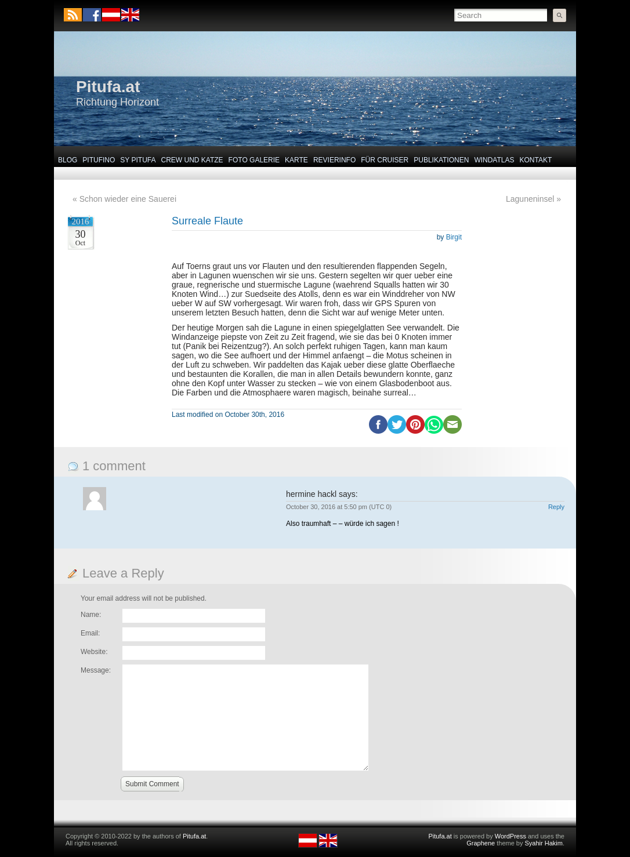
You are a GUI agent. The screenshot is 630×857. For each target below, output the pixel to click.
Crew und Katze (192, 160)
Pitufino (98, 160)
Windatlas (494, 160)
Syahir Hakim (544, 843)
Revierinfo (334, 160)
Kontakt (536, 160)
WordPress (510, 836)
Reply (556, 506)
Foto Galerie (254, 160)
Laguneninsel (530, 199)
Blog (67, 160)
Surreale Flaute (207, 221)
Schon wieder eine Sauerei (127, 199)
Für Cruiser (384, 160)
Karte (296, 160)
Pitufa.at (108, 87)
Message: (96, 670)
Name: (91, 615)
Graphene (480, 843)
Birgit (454, 237)
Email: (90, 633)
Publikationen (441, 160)
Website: (94, 652)
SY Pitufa (137, 160)
